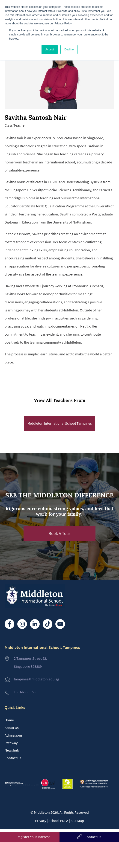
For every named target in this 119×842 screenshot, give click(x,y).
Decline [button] (69, 49)
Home (9, 720)
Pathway (11, 742)
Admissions (14, 735)
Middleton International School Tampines (59, 423)
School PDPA (58, 820)
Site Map (77, 820)
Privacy (40, 820)
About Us (12, 727)
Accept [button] (49, 49)
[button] (59, 533)
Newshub (12, 750)
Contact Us (13, 757)
